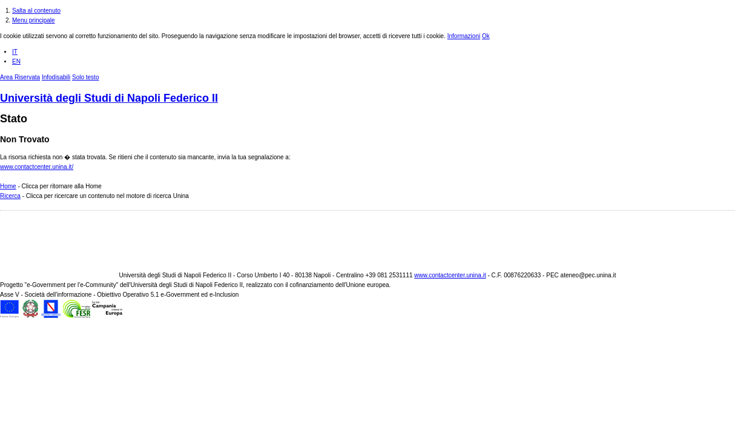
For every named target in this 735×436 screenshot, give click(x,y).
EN (16, 61)
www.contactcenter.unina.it (450, 275)
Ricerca (10, 196)
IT (15, 51)
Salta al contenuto (36, 10)
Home (8, 186)
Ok (486, 36)
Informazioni (463, 36)
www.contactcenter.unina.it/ (36, 167)
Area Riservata (20, 77)
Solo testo (85, 77)
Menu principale (33, 20)
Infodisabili (56, 77)
